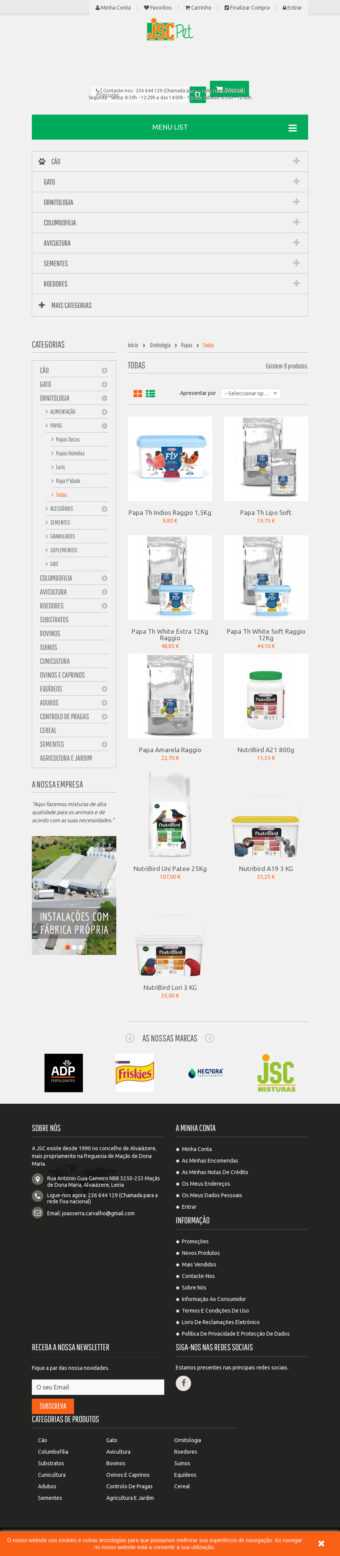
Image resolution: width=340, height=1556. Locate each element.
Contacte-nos (198, 1276)
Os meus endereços (206, 1184)
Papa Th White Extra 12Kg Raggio (170, 634)
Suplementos (63, 549)
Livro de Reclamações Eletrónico (221, 1322)
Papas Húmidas (70, 453)
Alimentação (63, 411)
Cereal (48, 730)
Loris (60, 466)
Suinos (48, 647)
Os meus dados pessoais (212, 1195)
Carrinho (198, 8)
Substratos (54, 619)
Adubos (49, 702)
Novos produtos (201, 1253)
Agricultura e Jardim (66, 757)
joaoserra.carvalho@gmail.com (98, 1213)
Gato (45, 384)
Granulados (62, 536)
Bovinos (50, 633)
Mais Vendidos (199, 1264)
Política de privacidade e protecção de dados (236, 1334)
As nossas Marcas (170, 1038)
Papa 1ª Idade (67, 480)
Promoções (195, 1241)
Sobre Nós (194, 1287)
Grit (54, 563)
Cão (44, 370)
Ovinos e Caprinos (62, 674)
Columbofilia (56, 577)
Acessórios (61, 508)
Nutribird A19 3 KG (266, 868)
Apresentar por (198, 393)
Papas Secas (67, 439)
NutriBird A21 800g (266, 749)
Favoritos (158, 8)
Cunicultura (55, 660)
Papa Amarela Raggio (170, 749)
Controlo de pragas (64, 716)
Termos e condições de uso (215, 1311)
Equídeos (51, 688)
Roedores (52, 605)
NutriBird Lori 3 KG (170, 987)
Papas (56, 425)
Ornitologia (54, 397)
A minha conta (196, 1128)
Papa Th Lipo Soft (266, 512)
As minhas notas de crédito (215, 1172)
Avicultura (53, 591)
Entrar (292, 8)
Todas (61, 494)
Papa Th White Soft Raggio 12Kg (266, 634)
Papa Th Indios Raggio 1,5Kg (170, 512)
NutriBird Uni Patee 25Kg (170, 868)
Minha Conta (113, 8)
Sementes (60, 522)
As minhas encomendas (210, 1161)
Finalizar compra (247, 8)
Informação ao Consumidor (214, 1299)
